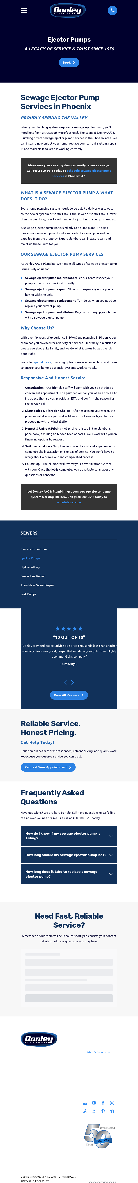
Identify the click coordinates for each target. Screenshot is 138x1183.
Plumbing (29, 1111)
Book (69, 62)
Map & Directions (99, 1052)
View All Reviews (69, 695)
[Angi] (85, 1111)
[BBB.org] (94, 1111)
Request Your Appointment (48, 767)
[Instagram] (112, 1103)
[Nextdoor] (112, 1111)
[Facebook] (103, 1103)
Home (29, 1103)
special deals (42, 362)
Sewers (29, 1119)
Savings (49, 1116)
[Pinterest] (103, 1111)
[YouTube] (94, 1103)
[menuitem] (69, 549)
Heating (29, 1127)
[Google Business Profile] (85, 1103)
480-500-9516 (39, 1055)
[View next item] (72, 682)
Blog (49, 1132)
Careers (49, 1124)
